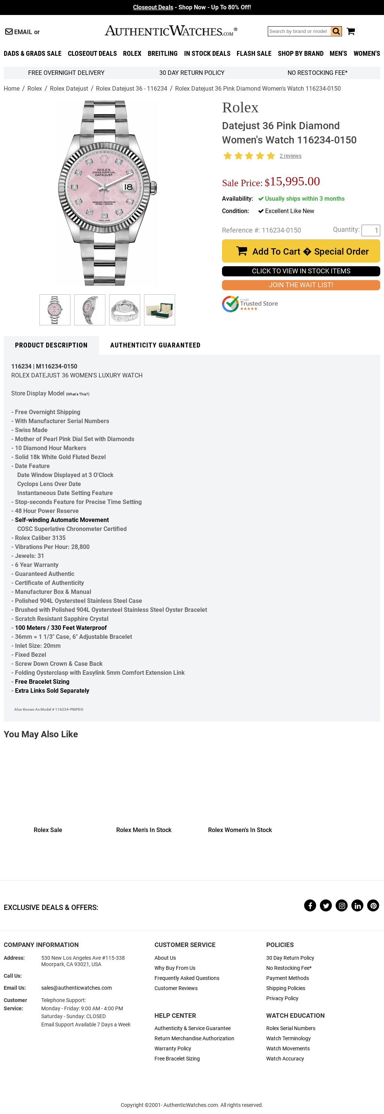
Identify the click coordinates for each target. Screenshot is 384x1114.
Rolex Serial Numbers (290, 1028)
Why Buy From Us (174, 968)
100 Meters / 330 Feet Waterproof (61, 627)
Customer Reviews (176, 988)
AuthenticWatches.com (179, 30)
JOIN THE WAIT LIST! (301, 285)
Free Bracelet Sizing (42, 681)
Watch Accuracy (285, 1059)
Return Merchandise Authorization (194, 1038)
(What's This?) (77, 394)
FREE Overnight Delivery (66, 72)
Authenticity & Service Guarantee (192, 1028)
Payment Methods (287, 978)
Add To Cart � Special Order (310, 251)
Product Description (51, 345)
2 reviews (291, 156)
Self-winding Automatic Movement (62, 519)
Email (23, 32)
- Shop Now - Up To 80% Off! (192, 7)
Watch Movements (288, 1048)
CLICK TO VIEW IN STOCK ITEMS (301, 271)
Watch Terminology (288, 1038)
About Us (165, 958)
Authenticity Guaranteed (155, 345)
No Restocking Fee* (318, 72)
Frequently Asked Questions (186, 978)
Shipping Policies (285, 988)
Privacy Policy (282, 998)
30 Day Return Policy (290, 958)
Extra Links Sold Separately (52, 690)
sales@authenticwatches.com (76, 988)
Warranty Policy (172, 1048)
